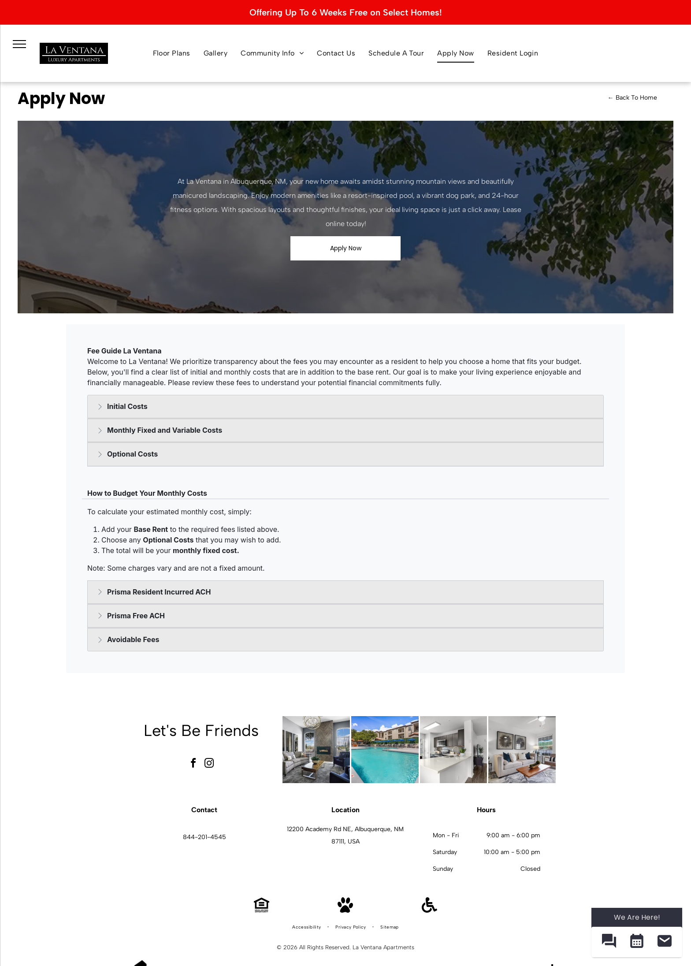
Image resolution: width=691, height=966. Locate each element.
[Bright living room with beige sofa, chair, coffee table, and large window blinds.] (522, 750)
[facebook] (193, 764)
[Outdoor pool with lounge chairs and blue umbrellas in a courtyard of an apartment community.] (385, 750)
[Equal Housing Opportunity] (261, 910)
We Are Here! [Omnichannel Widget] (637, 917)
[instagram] (209, 764)
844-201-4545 (204, 837)
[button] (609, 942)
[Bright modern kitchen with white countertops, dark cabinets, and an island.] (453, 750)
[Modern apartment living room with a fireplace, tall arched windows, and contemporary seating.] (316, 750)
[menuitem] (171, 53)
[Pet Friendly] (345, 910)
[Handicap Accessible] (429, 910)
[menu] (19, 44)
